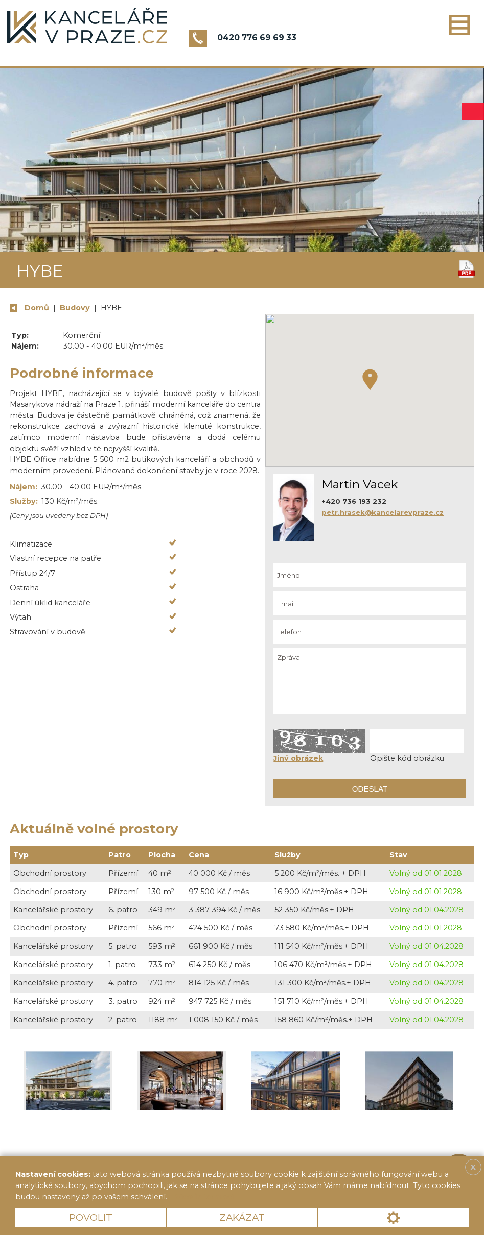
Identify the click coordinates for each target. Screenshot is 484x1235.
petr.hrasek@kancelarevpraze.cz (382, 512)
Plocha (161, 854)
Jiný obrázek (298, 758)
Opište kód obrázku (407, 758)
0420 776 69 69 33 (256, 37)
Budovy (75, 307)
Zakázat (242, 1217)
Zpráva (369, 681)
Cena (199, 854)
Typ (21, 854)
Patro (119, 854)
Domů (37, 307)
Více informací (204, 1196)
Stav (398, 854)
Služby (287, 854)
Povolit (90, 1217)
